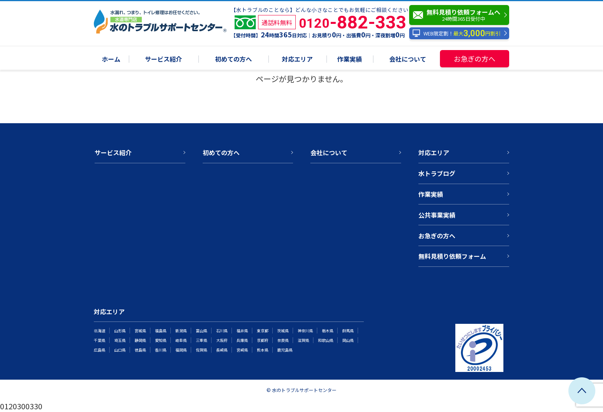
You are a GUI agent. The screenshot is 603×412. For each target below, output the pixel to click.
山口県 (120, 350)
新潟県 (181, 330)
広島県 (99, 350)
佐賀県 (201, 350)
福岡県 (181, 350)
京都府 (262, 340)
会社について (407, 59)
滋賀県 (303, 340)
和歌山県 (325, 340)
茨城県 (283, 330)
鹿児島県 (285, 350)
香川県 (161, 350)
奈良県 (283, 340)
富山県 (201, 330)
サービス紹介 (163, 59)
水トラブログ (436, 173)
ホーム (111, 59)
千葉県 (99, 340)
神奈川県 (305, 330)
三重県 (201, 340)
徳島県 (140, 350)
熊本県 (262, 350)
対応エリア (297, 59)
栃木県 (327, 330)
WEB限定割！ (456, 33)
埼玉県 (120, 340)
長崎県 (222, 350)
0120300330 (21, 406)
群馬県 (348, 330)
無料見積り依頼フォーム (452, 256)
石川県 (222, 330)
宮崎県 (242, 350)
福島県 (161, 330)
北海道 (99, 330)
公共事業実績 (436, 214)
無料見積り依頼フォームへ (461, 15)
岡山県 (348, 340)
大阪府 (222, 340)
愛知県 (161, 340)
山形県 (120, 330)
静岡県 (140, 340)
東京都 (262, 330)
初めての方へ (233, 59)
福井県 (242, 330)
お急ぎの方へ (474, 59)
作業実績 (349, 59)
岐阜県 (181, 340)
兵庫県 (242, 340)
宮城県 (140, 330)
